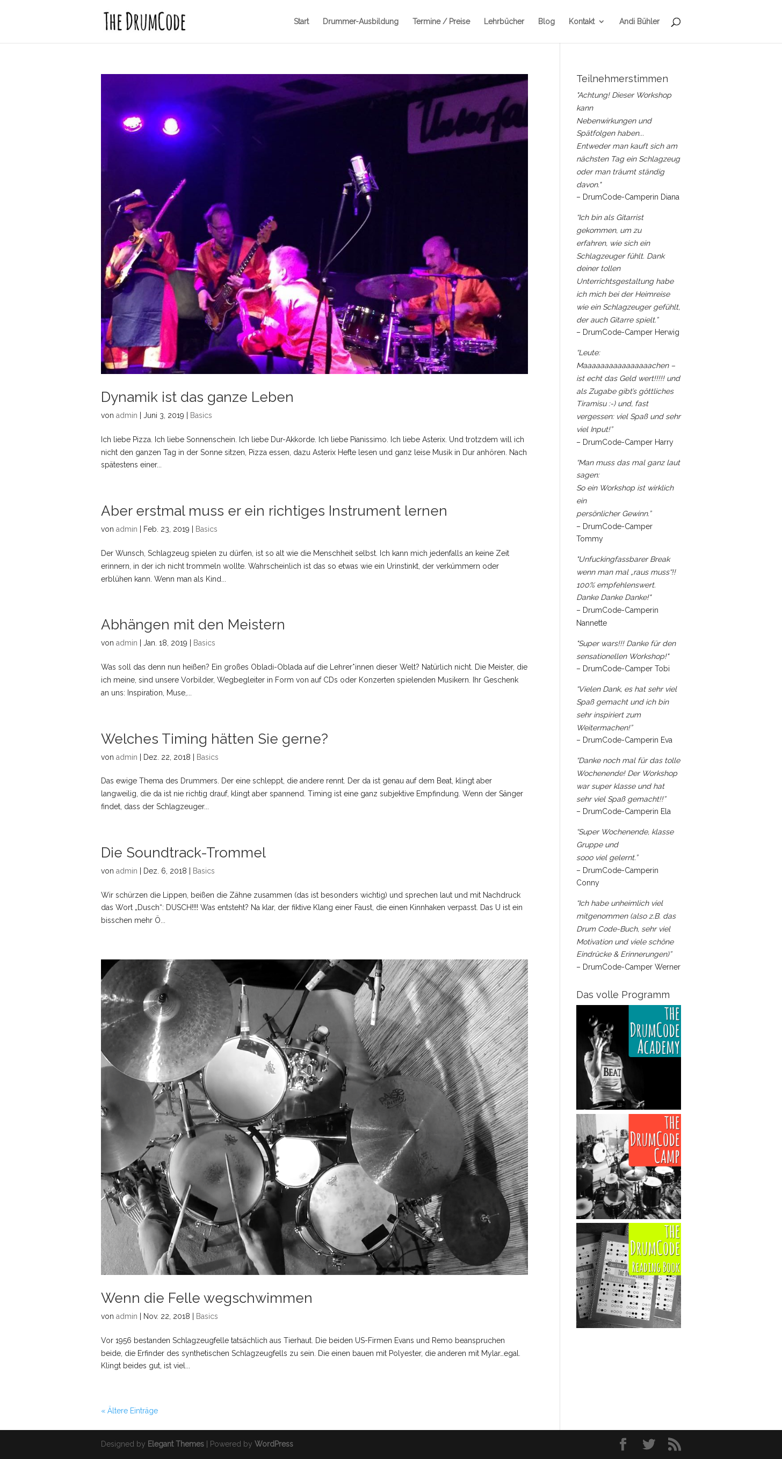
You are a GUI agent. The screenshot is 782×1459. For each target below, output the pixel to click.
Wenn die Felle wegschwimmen (207, 1298)
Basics (201, 415)
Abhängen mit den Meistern (193, 625)
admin (126, 415)
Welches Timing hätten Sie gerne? (214, 739)
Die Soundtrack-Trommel (183, 853)
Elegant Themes (176, 1444)
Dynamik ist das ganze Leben (197, 397)
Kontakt (582, 22)
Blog (546, 22)
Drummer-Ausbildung (361, 22)
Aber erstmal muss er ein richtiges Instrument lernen (274, 511)
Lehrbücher (504, 22)
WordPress (274, 1444)
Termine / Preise (441, 22)
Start (301, 22)
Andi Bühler (639, 22)
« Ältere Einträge (129, 1410)
